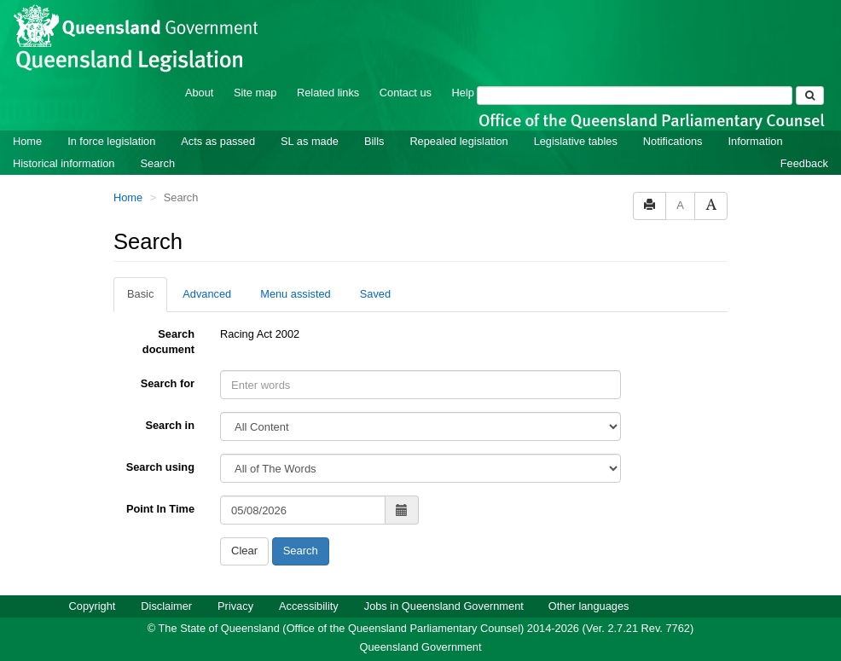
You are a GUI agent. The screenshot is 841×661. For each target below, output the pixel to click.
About (199, 92)
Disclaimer (166, 606)
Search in (169, 425)
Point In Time (160, 508)
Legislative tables (576, 141)
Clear (244, 550)
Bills (374, 141)
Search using (160, 467)
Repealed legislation (458, 141)
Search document (168, 342)
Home (27, 141)
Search (157, 163)
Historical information (63, 163)
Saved (375, 293)
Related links (328, 92)
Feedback (804, 163)
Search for (167, 383)
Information (755, 141)
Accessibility (309, 606)
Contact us (406, 92)
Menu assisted (295, 293)
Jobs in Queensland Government (444, 606)
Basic (140, 293)
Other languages (588, 606)
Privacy (235, 606)
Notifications (673, 141)
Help (463, 92)
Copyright (92, 606)
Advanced (207, 293)
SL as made (310, 141)
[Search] (634, 95)
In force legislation (111, 141)
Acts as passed (218, 141)
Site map (255, 92)
